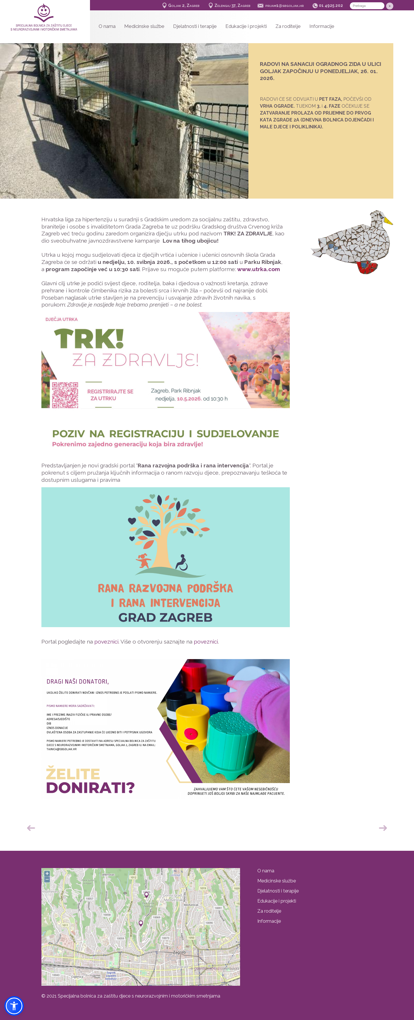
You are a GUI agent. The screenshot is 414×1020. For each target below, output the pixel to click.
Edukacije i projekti (246, 26)
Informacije (321, 26)
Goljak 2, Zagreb (184, 5)
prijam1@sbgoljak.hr (284, 5)
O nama (107, 26)
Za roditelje (288, 26)
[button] (14, 1006)
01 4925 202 (331, 5)
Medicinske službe (144, 26)
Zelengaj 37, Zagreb (232, 5)
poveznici (106, 641)
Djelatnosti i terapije (195, 26)
